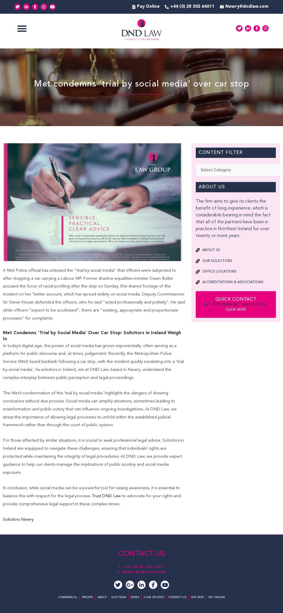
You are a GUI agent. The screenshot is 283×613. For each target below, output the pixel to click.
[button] (22, 28)
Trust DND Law (106, 496)
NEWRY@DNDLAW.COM (144, 572)
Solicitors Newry (18, 520)
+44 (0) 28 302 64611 (144, 566)
